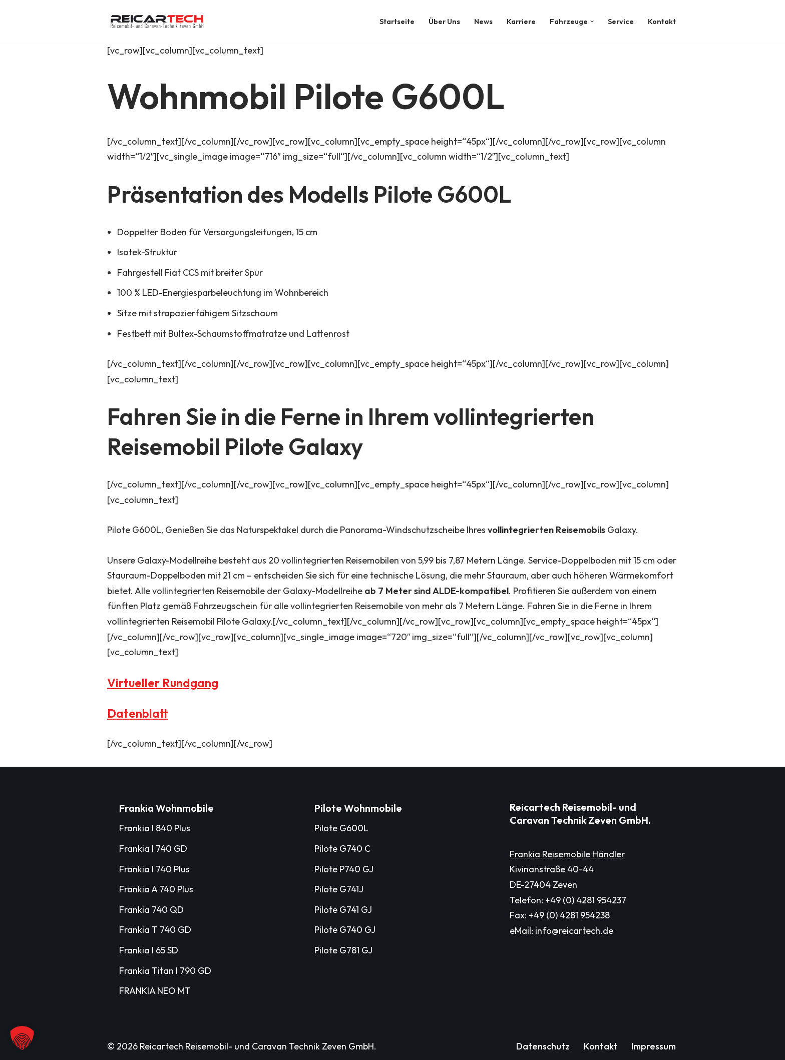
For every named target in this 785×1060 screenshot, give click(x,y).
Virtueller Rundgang (162, 682)
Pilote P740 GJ (343, 869)
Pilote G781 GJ (343, 950)
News (483, 21)
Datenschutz (543, 1046)
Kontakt (662, 21)
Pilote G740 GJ (344, 929)
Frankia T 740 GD (155, 929)
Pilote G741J (338, 889)
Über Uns (444, 21)
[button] (592, 21)
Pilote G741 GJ (343, 909)
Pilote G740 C (342, 848)
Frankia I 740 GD (153, 848)
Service (621, 21)
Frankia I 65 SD (148, 950)
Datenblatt (137, 713)
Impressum (653, 1046)
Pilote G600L (341, 828)
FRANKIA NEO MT (155, 990)
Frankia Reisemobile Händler (567, 854)
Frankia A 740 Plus (156, 889)
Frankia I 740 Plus (154, 869)
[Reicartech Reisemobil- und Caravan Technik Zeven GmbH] (159, 21)
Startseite (397, 21)
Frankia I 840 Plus (154, 828)
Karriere (521, 21)
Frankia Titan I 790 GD (165, 970)
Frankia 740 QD (151, 909)
